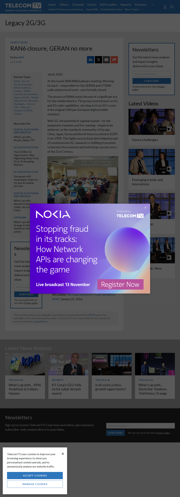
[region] (35, 470)
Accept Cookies (35, 475)
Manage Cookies (35, 484)
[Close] (63, 454)
